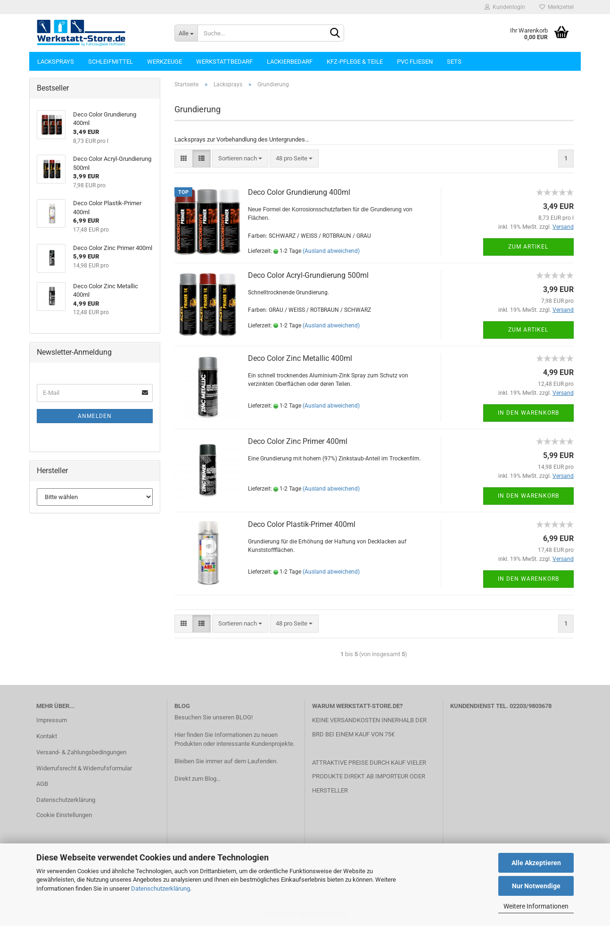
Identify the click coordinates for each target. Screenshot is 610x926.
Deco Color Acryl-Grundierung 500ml (308, 275)
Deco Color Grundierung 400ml (299, 192)
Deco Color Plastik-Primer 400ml (301, 524)
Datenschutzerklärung (160, 888)
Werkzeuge (164, 61)
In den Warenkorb (528, 412)
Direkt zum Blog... (197, 778)
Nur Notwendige (536, 886)
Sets (454, 61)
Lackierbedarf (290, 61)
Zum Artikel (528, 246)
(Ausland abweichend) (331, 251)
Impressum (51, 720)
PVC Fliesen (415, 61)
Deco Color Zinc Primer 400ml (297, 441)
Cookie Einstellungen (64, 814)
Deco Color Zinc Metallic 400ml (300, 358)
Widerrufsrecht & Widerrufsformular (84, 768)
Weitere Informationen (536, 906)
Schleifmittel (110, 61)
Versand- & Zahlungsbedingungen (81, 752)
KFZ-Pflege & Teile (355, 61)
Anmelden (95, 416)
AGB (42, 783)
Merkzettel (556, 7)
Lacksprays (55, 61)
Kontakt (46, 736)
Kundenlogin (505, 7)
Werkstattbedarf (224, 61)
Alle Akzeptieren (536, 863)
